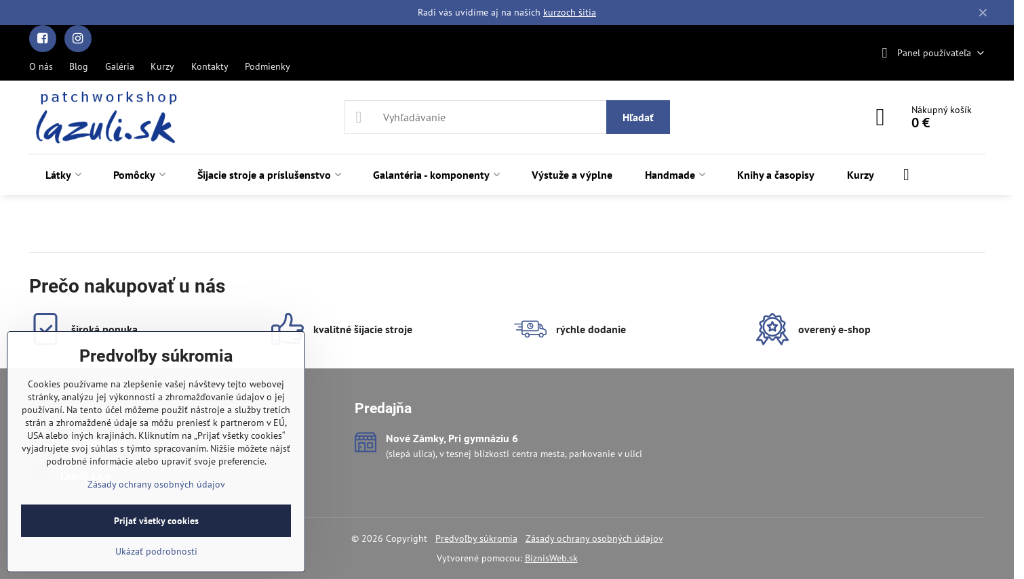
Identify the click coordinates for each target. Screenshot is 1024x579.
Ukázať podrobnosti (156, 551)
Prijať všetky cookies (156, 521)
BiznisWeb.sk (551, 558)
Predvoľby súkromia (476, 538)
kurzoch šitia (569, 12)
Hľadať (638, 117)
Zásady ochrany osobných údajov (594, 538)
